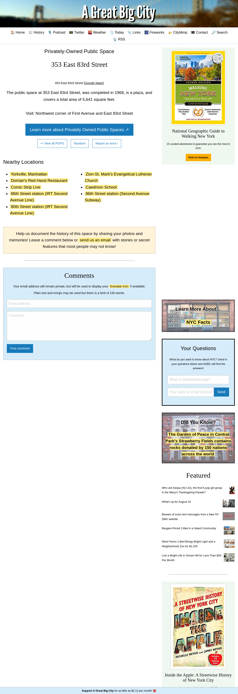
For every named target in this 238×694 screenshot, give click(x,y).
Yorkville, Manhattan (29, 174)
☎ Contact (199, 32)
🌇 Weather (97, 32)
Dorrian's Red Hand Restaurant (39, 180)
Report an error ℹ (106, 143)
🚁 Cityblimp (177, 32)
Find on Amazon (198, 157)
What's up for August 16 (176, 501)
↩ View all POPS (52, 143)
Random (79, 143)
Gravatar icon (119, 286)
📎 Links (134, 32)
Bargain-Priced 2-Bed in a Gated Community (189, 528)
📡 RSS (119, 39)
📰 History (36, 32)
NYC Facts (198, 322)
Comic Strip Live (25, 187)
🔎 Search (220, 32)
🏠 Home (17, 32)
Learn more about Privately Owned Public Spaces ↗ (79, 129)
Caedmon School (101, 187)
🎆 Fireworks (154, 32)
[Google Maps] (94, 83)
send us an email (95, 240)
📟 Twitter (76, 32)
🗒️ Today (117, 32)
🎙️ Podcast (57, 32)
